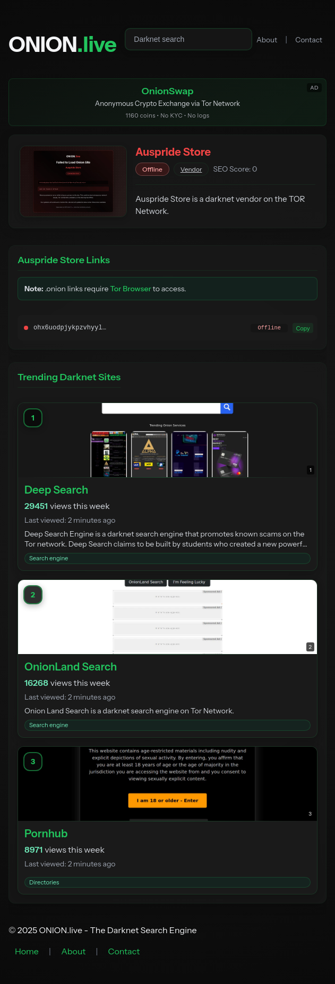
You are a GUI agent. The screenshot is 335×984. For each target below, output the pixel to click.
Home (27, 951)
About (266, 39)
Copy (303, 328)
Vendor (191, 169)
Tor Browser (130, 288)
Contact (308, 39)
